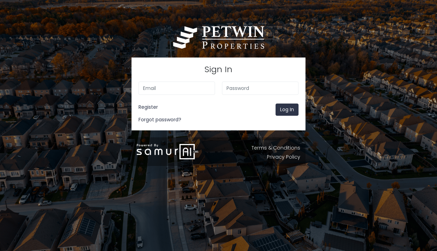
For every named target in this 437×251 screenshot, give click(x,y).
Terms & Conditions (276, 147)
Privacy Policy (283, 156)
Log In (287, 109)
